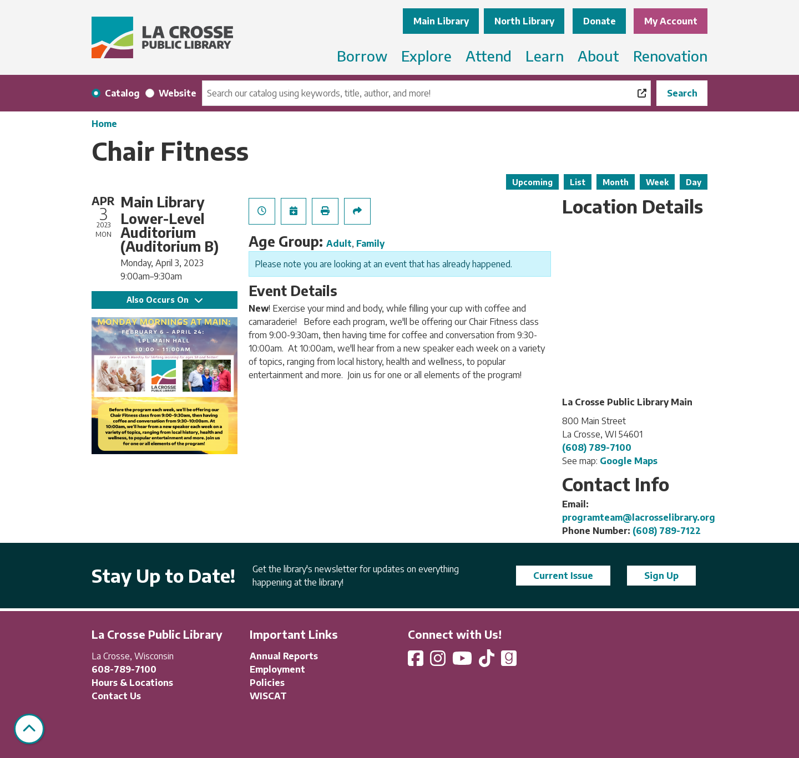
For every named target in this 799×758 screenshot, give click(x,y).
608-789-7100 (124, 669)
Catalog (122, 93)
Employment (277, 669)
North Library (524, 21)
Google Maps (629, 460)
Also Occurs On (165, 299)
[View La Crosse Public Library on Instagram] (439, 661)
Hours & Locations (132, 682)
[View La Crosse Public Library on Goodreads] (509, 661)
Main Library (441, 21)
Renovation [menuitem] (670, 56)
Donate (599, 21)
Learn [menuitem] (544, 56)
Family (370, 243)
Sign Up (661, 575)
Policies (267, 682)
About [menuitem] (598, 56)
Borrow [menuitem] (362, 56)
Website (177, 93)
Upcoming (532, 182)
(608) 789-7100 (596, 447)
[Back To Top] (29, 729)
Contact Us (116, 695)
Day (693, 182)
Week (657, 182)
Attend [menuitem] (489, 56)
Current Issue (563, 575)
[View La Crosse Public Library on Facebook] (417, 661)
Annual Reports (284, 656)
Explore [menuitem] (426, 56)
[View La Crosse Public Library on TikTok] (488, 661)
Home (104, 123)
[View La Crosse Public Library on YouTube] (463, 661)
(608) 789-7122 (667, 530)
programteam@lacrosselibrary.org (638, 517)
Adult (339, 243)
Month (616, 182)
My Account (670, 21)
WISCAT (268, 695)
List (577, 182)
